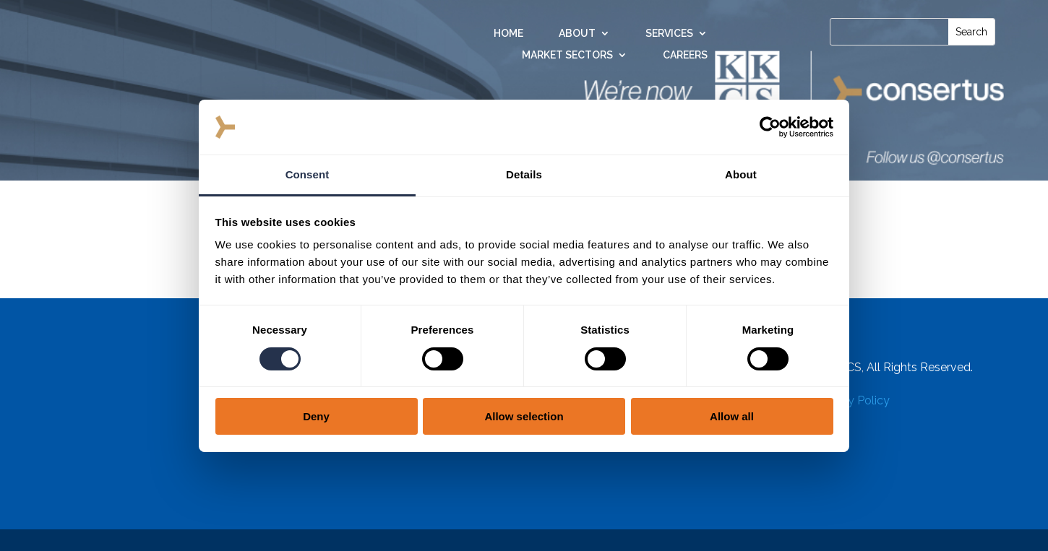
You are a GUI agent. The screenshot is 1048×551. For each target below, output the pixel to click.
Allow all (732, 416)
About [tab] (741, 174)
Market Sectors (567, 55)
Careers (685, 55)
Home (508, 33)
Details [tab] (524, 174)
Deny (316, 416)
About (577, 33)
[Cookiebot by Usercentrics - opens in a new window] (770, 127)
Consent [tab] (307, 174)
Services (669, 33)
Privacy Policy (852, 400)
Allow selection (523, 416)
